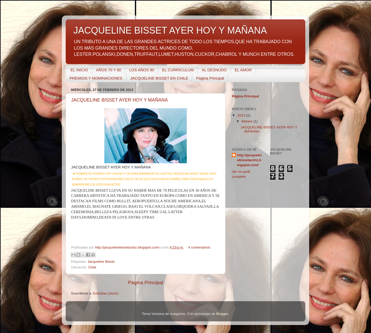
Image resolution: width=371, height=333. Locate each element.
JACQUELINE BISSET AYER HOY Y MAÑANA (119, 100)
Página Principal (210, 78)
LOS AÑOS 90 (141, 70)
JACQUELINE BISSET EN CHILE (159, 78)
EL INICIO (79, 70)
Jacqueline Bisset (101, 262)
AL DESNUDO (214, 70)
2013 (241, 115)
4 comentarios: (199, 247)
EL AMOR (243, 70)
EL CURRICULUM (178, 70)
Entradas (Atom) (105, 293)
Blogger (222, 314)
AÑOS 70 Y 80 (108, 70)
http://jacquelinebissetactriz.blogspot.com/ (249, 160)
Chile (92, 267)
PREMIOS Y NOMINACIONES (96, 78)
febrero (247, 121)
